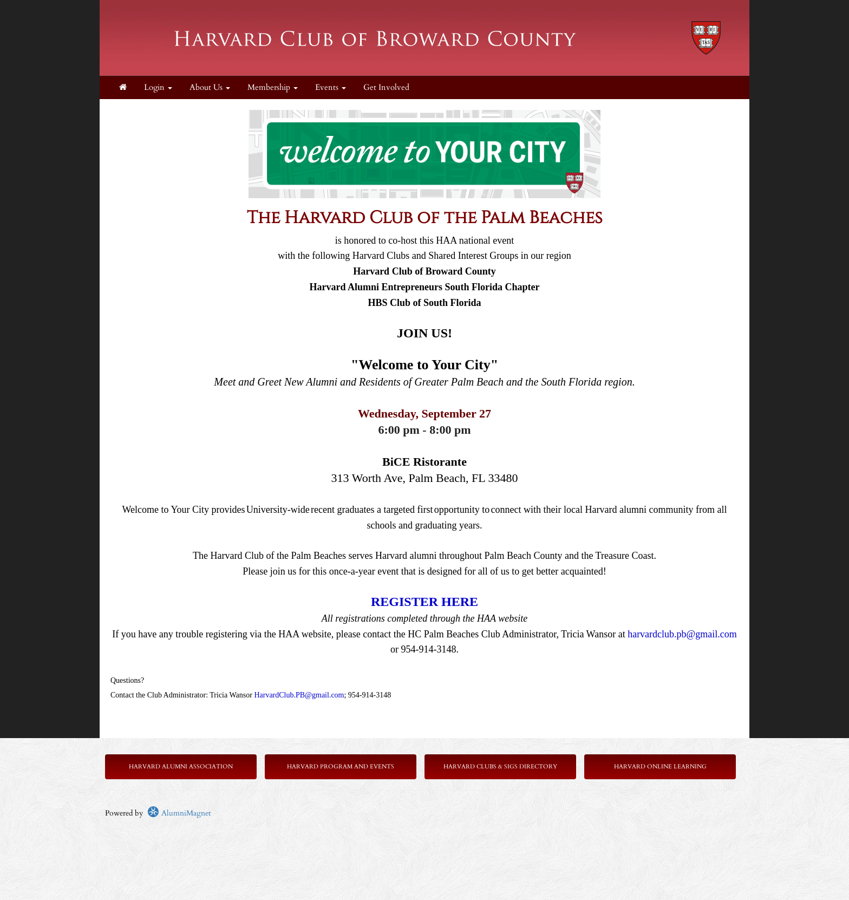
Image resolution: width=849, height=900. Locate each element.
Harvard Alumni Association (181, 766)
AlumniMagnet (179, 813)
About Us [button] (210, 87)
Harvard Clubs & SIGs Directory (500, 766)
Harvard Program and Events (340, 766)
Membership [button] (272, 87)
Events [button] (330, 87)
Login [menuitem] (158, 87)
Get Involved (386, 87)
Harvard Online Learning (660, 766)
